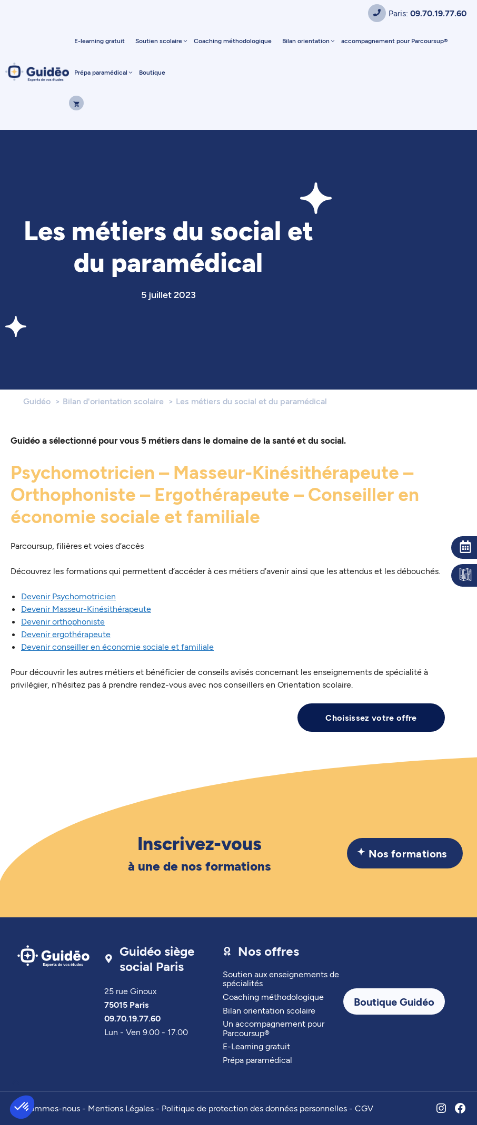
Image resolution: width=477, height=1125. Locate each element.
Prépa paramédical (104, 72)
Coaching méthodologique (233, 40)
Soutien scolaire (161, 40)
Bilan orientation (309, 40)
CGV (364, 1108)
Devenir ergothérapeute (66, 634)
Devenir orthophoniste (63, 621)
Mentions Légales (121, 1108)
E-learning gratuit (99, 40)
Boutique (152, 72)
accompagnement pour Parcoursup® (394, 40)
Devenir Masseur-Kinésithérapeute (86, 608)
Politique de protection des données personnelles (254, 1108)
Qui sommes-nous (45, 1108)
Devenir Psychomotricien (68, 596)
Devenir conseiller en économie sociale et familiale (117, 646)
